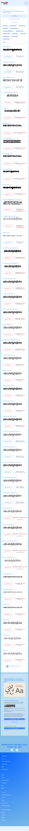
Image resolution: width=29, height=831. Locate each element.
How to (3, 777)
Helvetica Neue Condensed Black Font (11, 248)
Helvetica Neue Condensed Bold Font (10, 263)
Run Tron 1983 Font (7, 169)
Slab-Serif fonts (22, 25)
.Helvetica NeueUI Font (7, 324)
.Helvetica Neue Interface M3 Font (10, 477)
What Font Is (5, 9)
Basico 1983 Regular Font (8, 77)
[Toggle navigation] (26, 3)
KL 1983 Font (5, 108)
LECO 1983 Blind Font (7, 123)
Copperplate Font (6, 604)
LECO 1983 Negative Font (8, 138)
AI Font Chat (4, 764)
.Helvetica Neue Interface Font (9, 446)
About (3, 817)
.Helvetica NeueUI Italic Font (9, 355)
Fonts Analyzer (5, 769)
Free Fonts (4, 782)
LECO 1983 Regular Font (8, 153)
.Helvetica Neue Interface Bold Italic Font (11, 339)
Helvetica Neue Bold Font (8, 385)
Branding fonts (6, 36)
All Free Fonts (14, 22)
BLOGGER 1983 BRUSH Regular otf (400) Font (12, 199)
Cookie (3, 815)
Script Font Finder (6, 805)
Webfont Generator (14, 728)
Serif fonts (5, 25)
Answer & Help (20, 703)
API (2, 785)
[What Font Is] (4, 3)
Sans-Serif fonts (13, 25)
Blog (3, 766)
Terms (3, 812)
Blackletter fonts (6, 33)
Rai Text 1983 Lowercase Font (9, 62)
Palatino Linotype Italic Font (9, 557)
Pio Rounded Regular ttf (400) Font (10, 216)
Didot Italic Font (6, 635)
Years (3, 800)
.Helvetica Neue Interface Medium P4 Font (11, 462)
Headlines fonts (14, 36)
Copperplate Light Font (8, 589)
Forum (3, 792)
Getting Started (5, 780)
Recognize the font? (14, 719)
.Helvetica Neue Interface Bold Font (10, 309)
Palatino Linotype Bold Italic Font (10, 541)
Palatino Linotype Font (7, 508)
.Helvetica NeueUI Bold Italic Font (10, 278)
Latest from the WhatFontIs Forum (11, 700)
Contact (3, 820)
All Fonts (12, 9)
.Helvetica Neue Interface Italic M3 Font (11, 431)
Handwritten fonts (19, 31)
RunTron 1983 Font (7, 46)
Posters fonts (23, 33)
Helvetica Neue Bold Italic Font (9, 416)
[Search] (25, 42)
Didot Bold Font (6, 619)
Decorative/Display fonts (8, 31)
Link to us (4, 758)
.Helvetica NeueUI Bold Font (9, 293)
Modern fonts (15, 33)
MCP (3, 788)
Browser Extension (6, 761)
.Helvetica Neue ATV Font (8, 401)
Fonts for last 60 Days (6, 795)
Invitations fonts (6, 39)
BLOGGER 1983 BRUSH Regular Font (10, 92)
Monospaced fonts (14, 28)
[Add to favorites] (25, 50)
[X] (17, 750)
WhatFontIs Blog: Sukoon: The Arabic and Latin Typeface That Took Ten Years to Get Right (13, 680)
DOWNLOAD (8, 56)
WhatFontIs (7, 745)
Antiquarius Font (6, 232)
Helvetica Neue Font (7, 370)
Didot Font (5, 650)
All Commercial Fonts (14, 19)
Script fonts (5, 28)
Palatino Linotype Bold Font (8, 524)
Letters (3, 797)
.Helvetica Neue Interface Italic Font (10, 492)
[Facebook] (11, 750)
